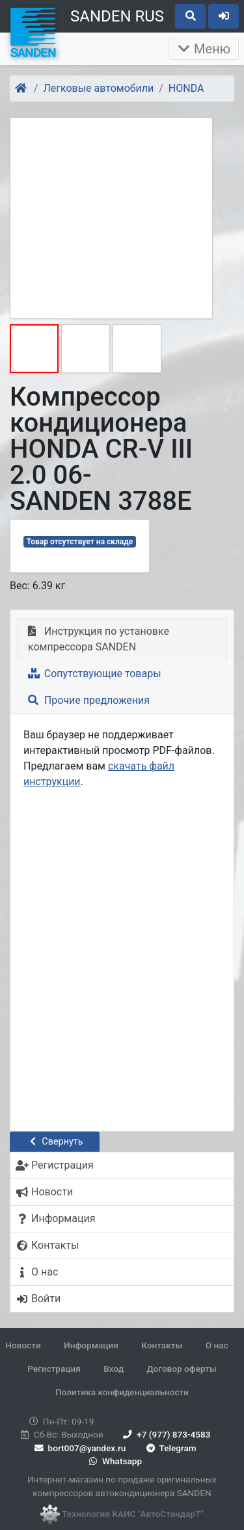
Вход (113, 1368)
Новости (22, 1345)
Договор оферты (181, 1368)
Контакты (161, 1345)
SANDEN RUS (117, 16)
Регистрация (54, 1368)
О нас (217, 1345)
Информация (91, 1345)
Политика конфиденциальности (122, 1392)
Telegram (170, 1448)
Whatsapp (114, 1461)
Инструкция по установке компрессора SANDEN (98, 639)
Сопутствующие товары (94, 673)
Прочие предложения (89, 700)
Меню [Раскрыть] (203, 49)
